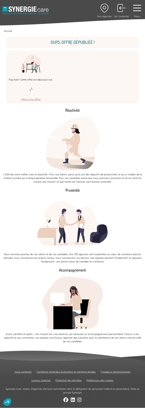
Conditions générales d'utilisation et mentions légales (66, 371)
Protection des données (68, 380)
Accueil (8, 31)
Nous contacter (23, 371)
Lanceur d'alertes (41, 380)
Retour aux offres (31, 99)
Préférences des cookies (99, 380)
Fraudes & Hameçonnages (115, 371)
